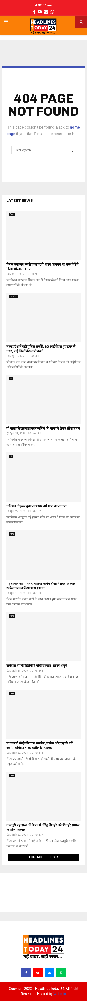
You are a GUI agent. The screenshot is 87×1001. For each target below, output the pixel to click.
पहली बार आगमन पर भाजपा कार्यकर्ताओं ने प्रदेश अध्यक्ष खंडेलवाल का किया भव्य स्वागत (40, 586)
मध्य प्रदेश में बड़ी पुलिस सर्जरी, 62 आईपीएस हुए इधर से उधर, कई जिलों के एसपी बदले (40, 348)
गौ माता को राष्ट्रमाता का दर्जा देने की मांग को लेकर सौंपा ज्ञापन (43, 428)
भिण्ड (12, 214)
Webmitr (59, 994)
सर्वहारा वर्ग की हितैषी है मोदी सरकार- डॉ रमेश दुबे (36, 666)
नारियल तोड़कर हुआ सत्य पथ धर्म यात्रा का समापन (36, 506)
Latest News (19, 200)
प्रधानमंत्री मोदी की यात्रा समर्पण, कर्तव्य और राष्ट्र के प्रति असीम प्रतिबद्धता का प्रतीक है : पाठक (39, 745)
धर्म (11, 378)
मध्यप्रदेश (13, 296)
